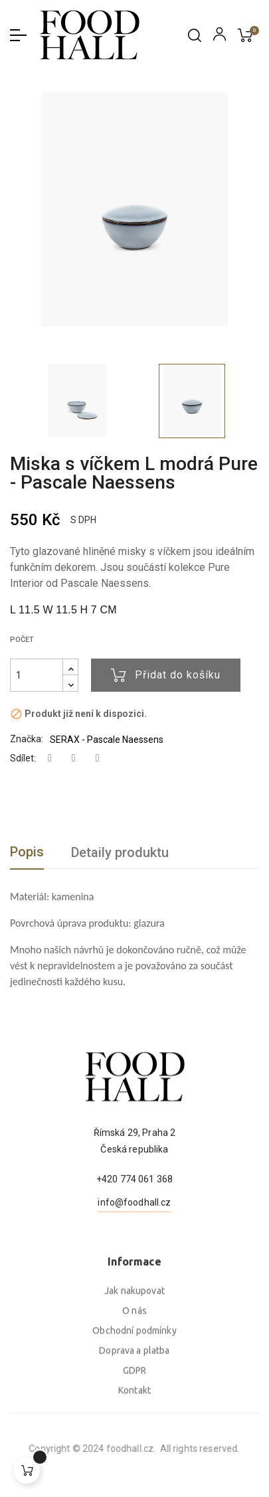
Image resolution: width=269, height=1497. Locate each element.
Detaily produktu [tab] (120, 852)
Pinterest (98, 758)
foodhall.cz (59, 1448)
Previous (13, 400)
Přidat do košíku (166, 675)
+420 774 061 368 (134, 1231)
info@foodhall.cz (134, 1254)
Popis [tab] (27, 852)
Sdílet (50, 758)
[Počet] (36, 675)
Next (249, 400)
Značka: (26, 739)
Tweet (74, 758)
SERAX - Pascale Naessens (106, 739)
